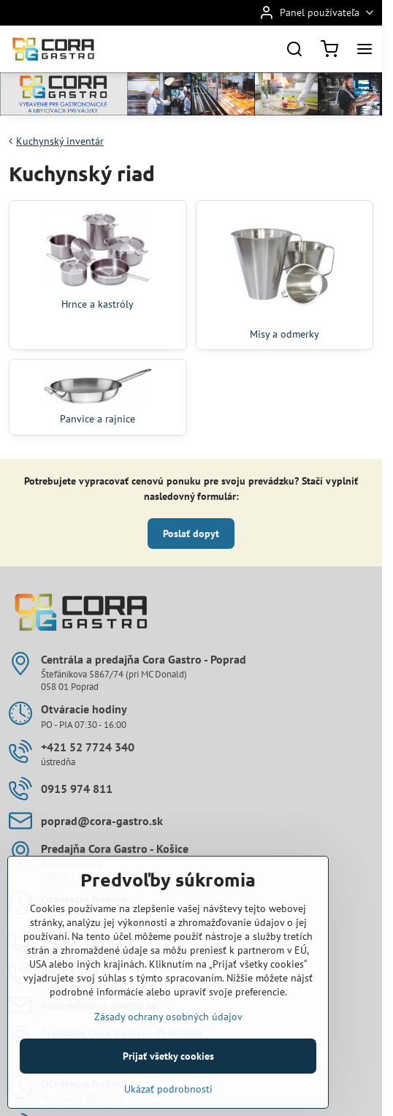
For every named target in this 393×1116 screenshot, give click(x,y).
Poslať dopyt (191, 533)
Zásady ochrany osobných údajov (168, 1046)
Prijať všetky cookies (168, 1086)
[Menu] (364, 49)
